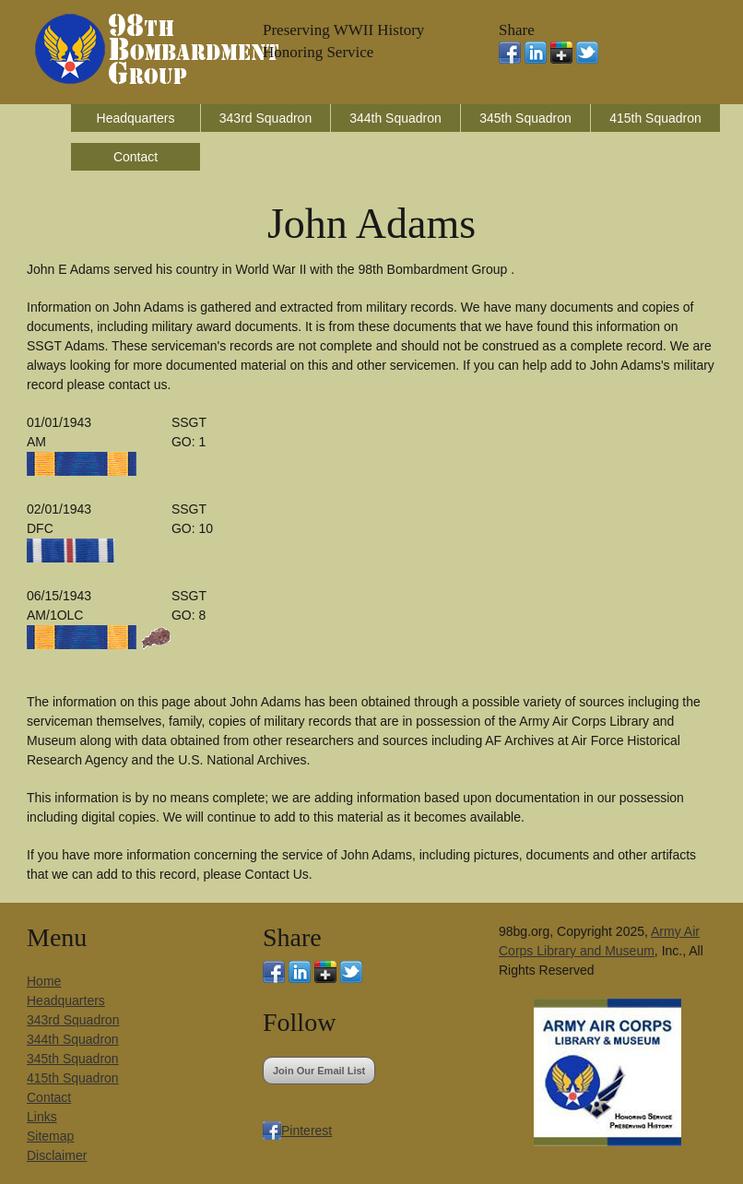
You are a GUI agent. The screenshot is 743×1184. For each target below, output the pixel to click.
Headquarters (136, 118)
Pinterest (306, 1130)
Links (42, 1116)
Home (44, 981)
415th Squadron (655, 118)
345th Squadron (525, 118)
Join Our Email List (319, 1070)
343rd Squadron (265, 118)
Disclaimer (57, 1155)
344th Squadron (395, 118)
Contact (135, 156)
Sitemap (50, 1136)
